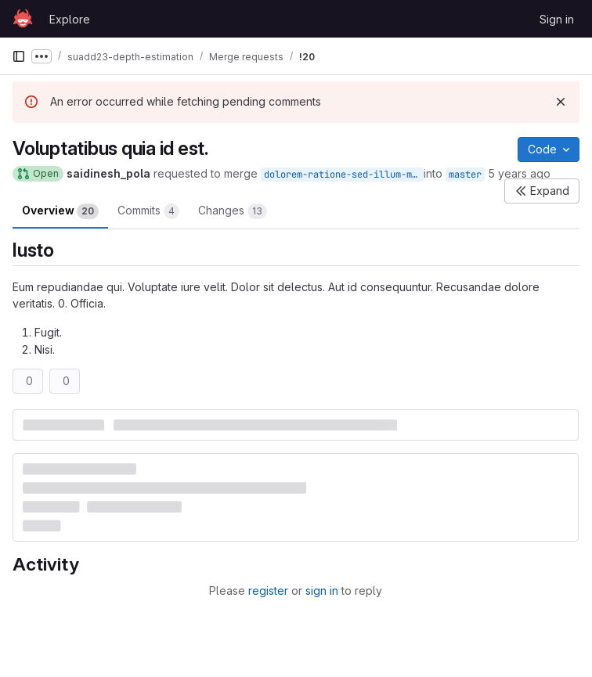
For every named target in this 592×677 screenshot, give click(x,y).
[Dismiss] (560, 101)
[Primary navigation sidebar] (18, 56)
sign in (321, 590)
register (268, 590)
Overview (60, 211)
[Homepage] (23, 18)
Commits (148, 211)
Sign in (557, 19)
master (465, 174)
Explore (69, 19)
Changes (232, 211)
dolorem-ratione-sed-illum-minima (344, 174)
